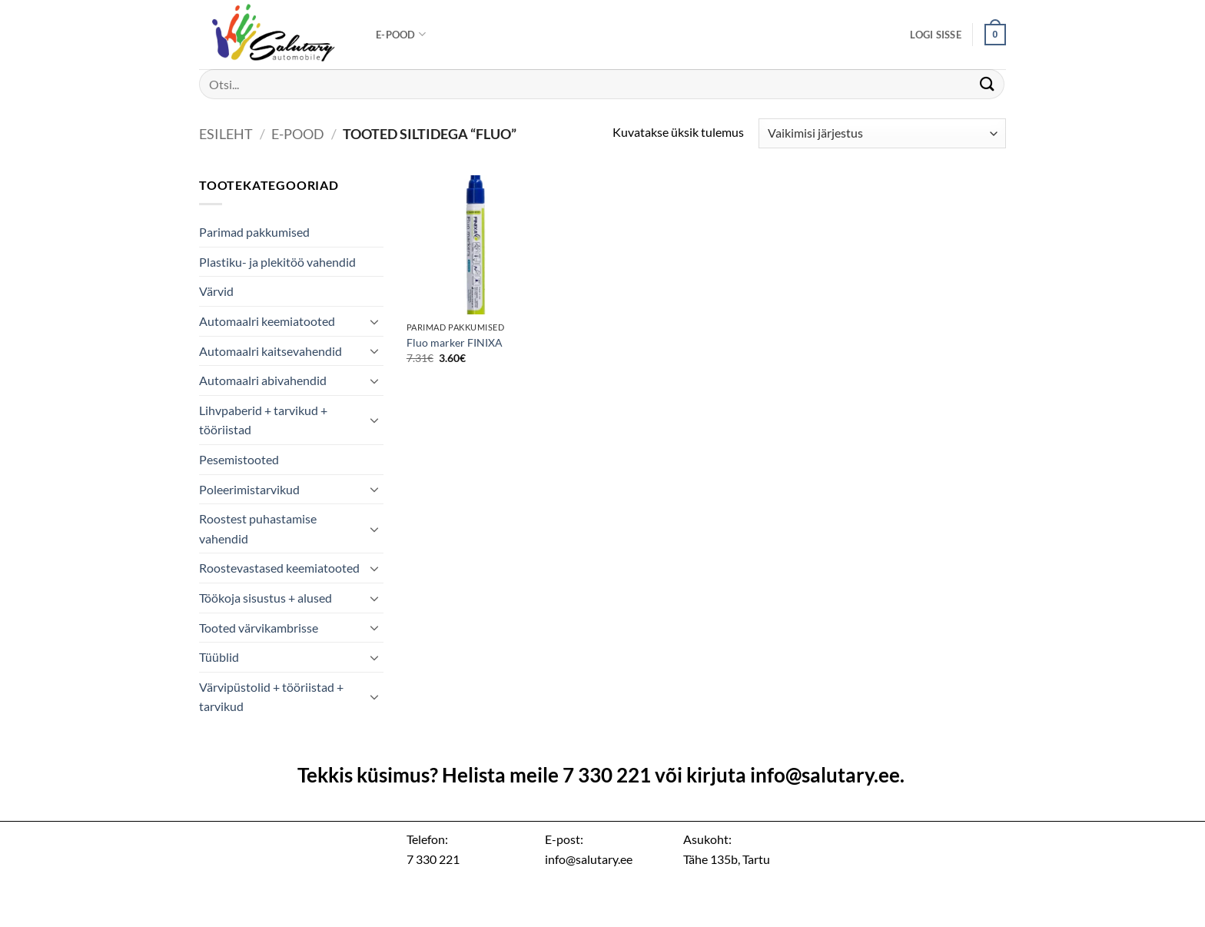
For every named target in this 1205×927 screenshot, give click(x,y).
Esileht (226, 133)
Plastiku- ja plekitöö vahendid (277, 261)
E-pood (401, 34)
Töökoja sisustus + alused (265, 597)
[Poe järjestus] (882, 133)
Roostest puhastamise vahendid (258, 528)
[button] (935, 34)
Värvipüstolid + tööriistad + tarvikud (271, 696)
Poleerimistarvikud (249, 489)
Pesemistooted (239, 459)
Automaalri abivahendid (263, 380)
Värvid (216, 291)
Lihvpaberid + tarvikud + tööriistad (263, 420)
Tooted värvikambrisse (258, 627)
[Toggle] (374, 321)
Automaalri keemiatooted (267, 321)
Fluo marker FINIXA (455, 342)
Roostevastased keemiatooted (279, 567)
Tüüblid (219, 657)
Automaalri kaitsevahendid (270, 351)
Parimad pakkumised (254, 231)
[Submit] (987, 84)
